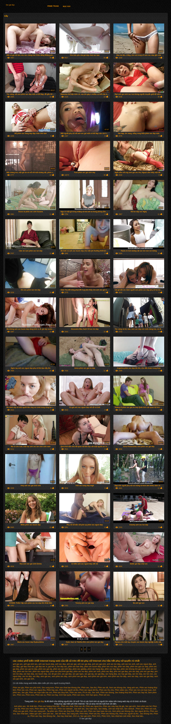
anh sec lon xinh (128, 664)
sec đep (36, 676)
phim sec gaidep (80, 669)
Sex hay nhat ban (64, 716)
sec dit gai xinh (54, 674)
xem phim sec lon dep (117, 676)
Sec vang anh (72, 714)
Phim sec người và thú (68, 690)
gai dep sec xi (41, 666)
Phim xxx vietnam (65, 709)
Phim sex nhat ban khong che (67, 687)
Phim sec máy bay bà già (113, 706)
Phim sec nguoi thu (37, 690)
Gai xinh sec (79, 709)
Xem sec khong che (117, 687)
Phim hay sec (52, 690)
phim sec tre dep (81, 671)
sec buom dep (41, 674)
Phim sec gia (18, 687)
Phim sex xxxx (78, 695)
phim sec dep (123, 666)
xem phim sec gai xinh (97, 676)
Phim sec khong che (109, 714)
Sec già (25, 692)
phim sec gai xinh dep (62, 669)
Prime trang (53, 6)
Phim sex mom (27, 709)
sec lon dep (137, 674)
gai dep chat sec (27, 666)
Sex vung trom (48, 687)
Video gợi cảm (35, 714)
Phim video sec (121, 690)
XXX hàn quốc (65, 695)
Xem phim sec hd (144, 706)
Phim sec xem (75, 692)
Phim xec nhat (67, 706)
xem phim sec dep (59, 676)
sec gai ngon (78, 674)
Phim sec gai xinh (20, 711)
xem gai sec (45, 676)
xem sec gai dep (146, 676)
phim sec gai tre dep (28, 669)
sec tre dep (27, 676)
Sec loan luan (91, 709)
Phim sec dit (103, 687)
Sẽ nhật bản (32, 706)
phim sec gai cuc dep (139, 666)
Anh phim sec (20, 706)
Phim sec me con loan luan (140, 690)
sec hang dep (111, 674)
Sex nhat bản (137, 716)
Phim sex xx (40, 695)
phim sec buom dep (92, 666)
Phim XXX (96, 716)
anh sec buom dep (46, 664)
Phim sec (53, 709)
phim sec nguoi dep (41, 671)
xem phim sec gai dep (77, 676)
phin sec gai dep (121, 671)
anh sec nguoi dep (144, 664)
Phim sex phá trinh (33, 687)
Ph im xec (87, 692)
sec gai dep (67, 674)
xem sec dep (132, 676)
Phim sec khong (107, 692)
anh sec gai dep (84, 664)
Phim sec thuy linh (61, 692)
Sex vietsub (129, 709)
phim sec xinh (94, 671)
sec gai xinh (29, 679)
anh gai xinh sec (30, 664)
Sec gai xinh (130, 706)
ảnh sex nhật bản (115, 709)
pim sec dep (134, 671)
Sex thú (93, 687)
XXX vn (76, 716)
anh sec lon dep (113, 664)
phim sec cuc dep (109, 666)
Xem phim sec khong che (123, 711)
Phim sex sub (150, 709)
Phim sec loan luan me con (99, 711)
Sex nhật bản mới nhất (121, 716)
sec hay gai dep (124, 674)
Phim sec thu (94, 714)
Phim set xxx (104, 695)
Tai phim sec (52, 711)
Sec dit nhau (60, 714)
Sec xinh (95, 692)
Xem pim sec (48, 714)
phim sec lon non (24, 671)
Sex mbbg (103, 709)
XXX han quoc (92, 695)
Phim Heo (84, 714)
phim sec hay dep (112, 669)
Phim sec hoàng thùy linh (49, 706)
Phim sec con (22, 690)
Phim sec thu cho (106, 690)
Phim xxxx (30, 695)
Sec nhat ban (22, 714)
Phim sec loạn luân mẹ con (40, 692)
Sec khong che (146, 714)
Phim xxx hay (52, 695)
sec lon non (148, 674)
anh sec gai (72, 664)
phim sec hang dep (96, 669)
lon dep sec (62, 666)
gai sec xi (52, 666)
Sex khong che (49, 716)
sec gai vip (88, 674)
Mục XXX (66, 6)
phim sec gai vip (45, 669)
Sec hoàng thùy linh (123, 692)
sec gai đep (99, 674)
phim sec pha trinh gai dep (61, 671)
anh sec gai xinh (99, 664)
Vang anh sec (133, 687)
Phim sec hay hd (140, 692)
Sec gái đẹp (10, 5)
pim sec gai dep (147, 671)
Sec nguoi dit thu (142, 711)
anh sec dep (60, 664)
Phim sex (85, 687)
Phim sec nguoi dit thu (88, 690)
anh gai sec (18, 664)
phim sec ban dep (75, 666)
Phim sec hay (36, 716)
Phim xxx (21, 695)
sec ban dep (29, 674)
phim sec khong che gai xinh (133, 669)
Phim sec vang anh (37, 711)
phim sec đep (107, 671)
